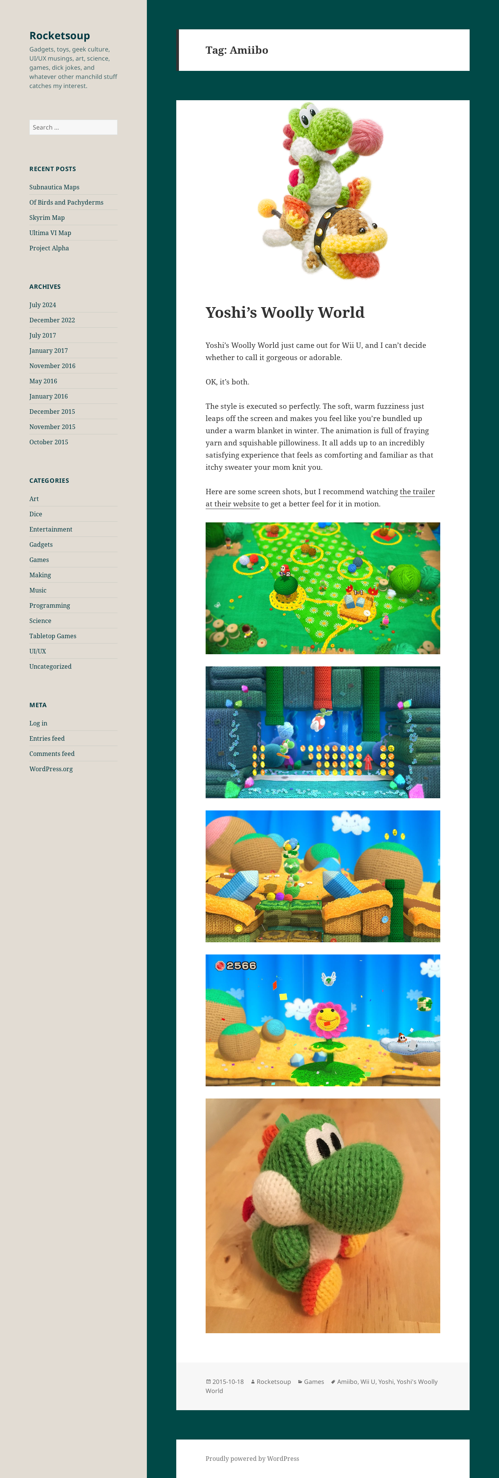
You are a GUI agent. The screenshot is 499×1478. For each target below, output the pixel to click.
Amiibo (347, 1381)
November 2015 (52, 427)
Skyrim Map (47, 217)
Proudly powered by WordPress (252, 1458)
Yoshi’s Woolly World (285, 312)
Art (34, 499)
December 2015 (52, 411)
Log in (38, 723)
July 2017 (42, 335)
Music (38, 590)
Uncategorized (50, 666)
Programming (49, 605)
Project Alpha (49, 248)
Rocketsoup (59, 35)
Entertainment (50, 529)
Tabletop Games (52, 636)
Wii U (368, 1381)
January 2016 (48, 396)
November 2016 (52, 366)
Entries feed (47, 738)
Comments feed (52, 753)
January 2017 (48, 350)
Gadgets (41, 544)
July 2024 (42, 305)
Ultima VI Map (50, 233)
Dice (35, 514)
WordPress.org (51, 769)
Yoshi (386, 1381)
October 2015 (48, 442)
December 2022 (52, 320)
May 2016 (43, 381)
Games (39, 560)
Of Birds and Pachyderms (66, 202)
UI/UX (37, 651)
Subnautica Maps (54, 187)
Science (40, 621)
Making (40, 575)
